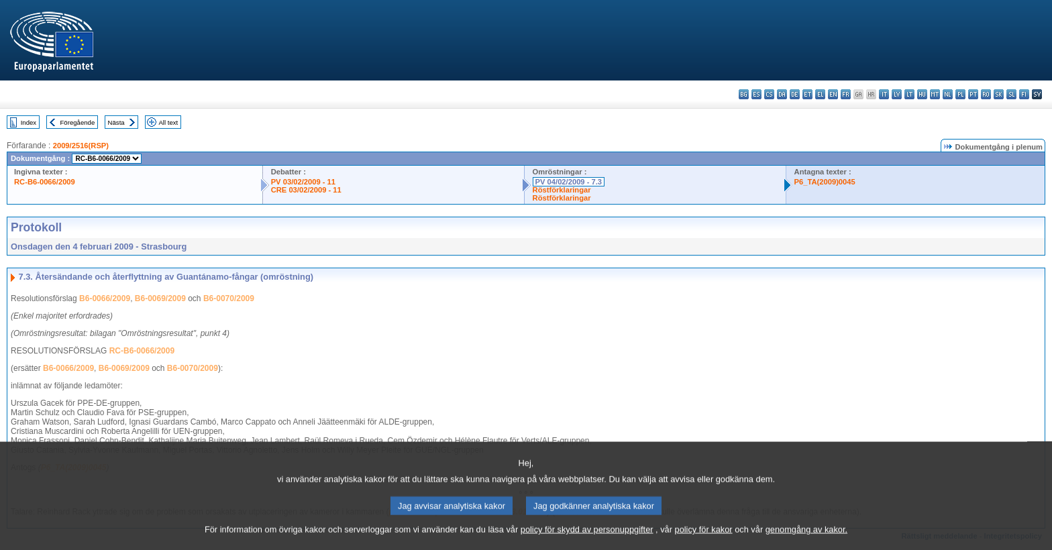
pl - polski (960, 94)
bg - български (744, 94)
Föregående (77, 122)
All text (168, 122)
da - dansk (782, 94)
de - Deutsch (795, 94)
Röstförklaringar (562, 190)
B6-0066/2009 (104, 298)
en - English (833, 94)
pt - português (973, 94)
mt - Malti (935, 94)
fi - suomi (1024, 94)
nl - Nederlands (948, 94)
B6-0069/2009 (160, 298)
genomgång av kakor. (806, 540)
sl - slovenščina (1011, 94)
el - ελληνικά (820, 94)
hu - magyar (922, 94)
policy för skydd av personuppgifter (587, 540)
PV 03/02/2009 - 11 (303, 182)
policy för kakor (704, 540)
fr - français (846, 94)
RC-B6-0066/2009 (44, 182)
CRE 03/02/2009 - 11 (306, 190)
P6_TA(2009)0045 (824, 182)
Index (28, 122)
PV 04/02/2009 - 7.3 (568, 182)
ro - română (986, 94)
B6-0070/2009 (228, 298)
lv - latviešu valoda (897, 94)
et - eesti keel (807, 94)
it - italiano (884, 94)
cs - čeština (769, 94)
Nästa (116, 122)
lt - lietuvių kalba (909, 94)
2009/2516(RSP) (81, 146)
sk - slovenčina (999, 94)
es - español (756, 94)
